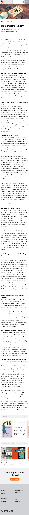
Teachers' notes (4, 504)
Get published (4, 498)
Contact (3, 493)
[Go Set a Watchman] (20, 422)
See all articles (14, 479)
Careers (16, 488)
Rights (16, 494)
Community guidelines (19, 490)
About (2, 487)
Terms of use (17, 501)
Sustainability (4, 501)
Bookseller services (5, 490)
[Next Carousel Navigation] (26, 416)
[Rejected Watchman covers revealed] (13, 453)
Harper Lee (16, 424)
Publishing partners (18, 492)
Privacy (16, 499)
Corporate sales (4, 496)
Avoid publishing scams (19, 497)
